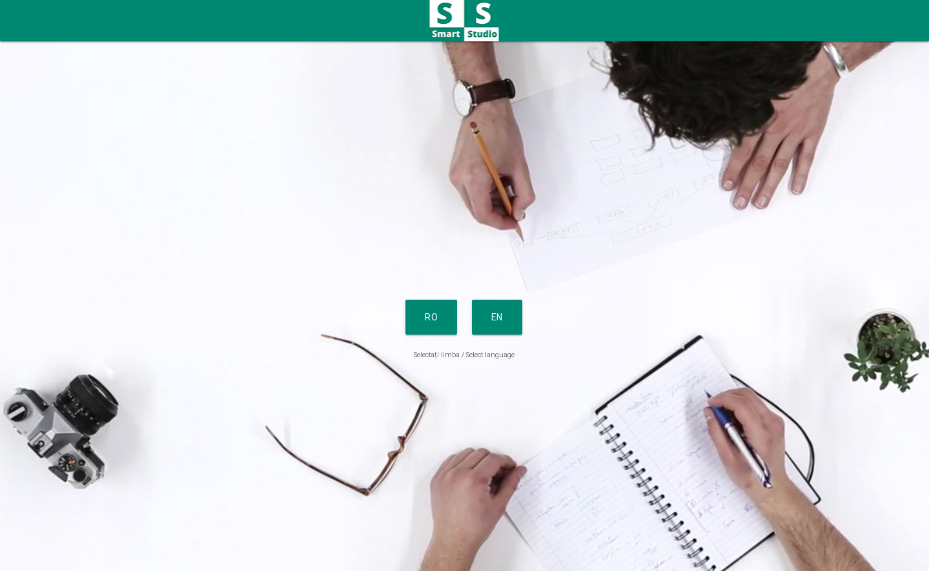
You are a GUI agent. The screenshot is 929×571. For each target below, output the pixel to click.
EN (497, 317)
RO (431, 317)
